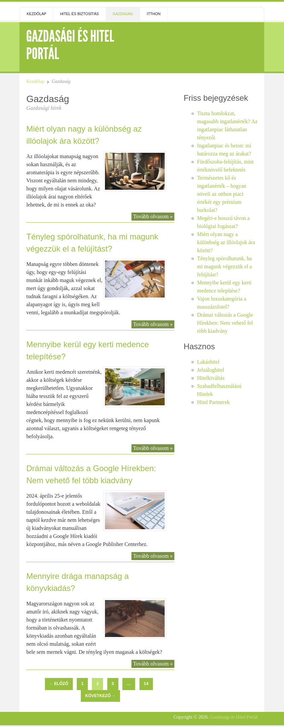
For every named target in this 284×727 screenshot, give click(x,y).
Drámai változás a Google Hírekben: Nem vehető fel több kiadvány (225, 323)
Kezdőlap (36, 14)
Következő (100, 695)
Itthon (154, 14)
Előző (58, 683)
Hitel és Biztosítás (79, 14)
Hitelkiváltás (211, 378)
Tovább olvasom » (153, 216)
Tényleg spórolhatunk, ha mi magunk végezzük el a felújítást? (224, 266)
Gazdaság (123, 14)
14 (146, 683)
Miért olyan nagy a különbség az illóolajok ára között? (226, 242)
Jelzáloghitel (210, 370)
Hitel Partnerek (213, 402)
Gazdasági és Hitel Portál (70, 45)
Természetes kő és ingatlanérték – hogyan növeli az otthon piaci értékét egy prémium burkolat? (221, 194)
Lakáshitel (208, 362)
